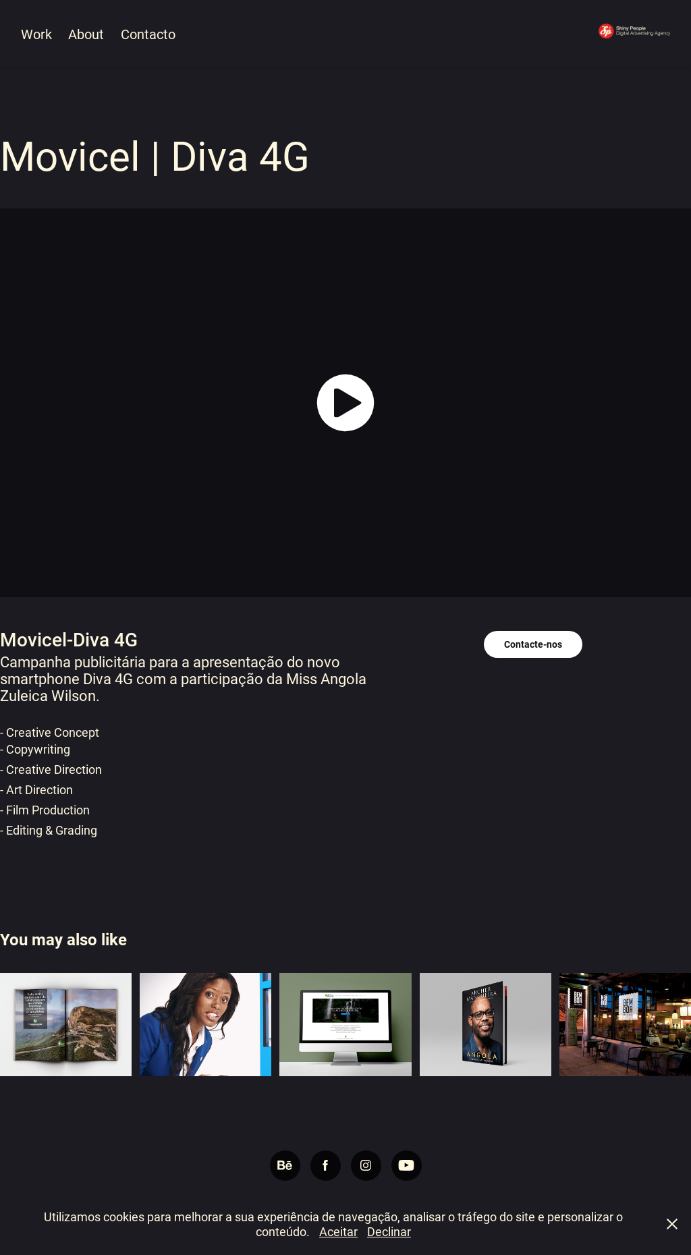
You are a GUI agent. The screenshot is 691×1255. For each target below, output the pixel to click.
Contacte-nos (533, 644)
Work (36, 34)
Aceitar (338, 1231)
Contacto (148, 34)
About (86, 34)
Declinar (389, 1231)
